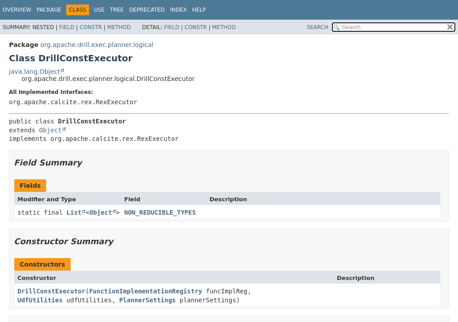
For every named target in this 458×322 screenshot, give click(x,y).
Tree (117, 10)
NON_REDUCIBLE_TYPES (160, 212)
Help (199, 10)
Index (178, 10)
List (74, 212)
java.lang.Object (34, 71)
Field (66, 27)
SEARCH (318, 27)
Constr (91, 27)
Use (99, 10)
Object (50, 130)
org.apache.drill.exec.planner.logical (96, 44)
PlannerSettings (147, 300)
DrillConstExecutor (51, 291)
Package (49, 10)
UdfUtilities (40, 300)
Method (119, 27)
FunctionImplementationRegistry (145, 291)
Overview (17, 10)
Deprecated (147, 10)
